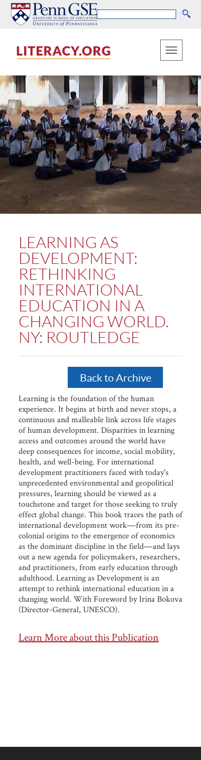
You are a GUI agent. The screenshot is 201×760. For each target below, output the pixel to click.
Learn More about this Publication (89, 637)
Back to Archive (115, 377)
